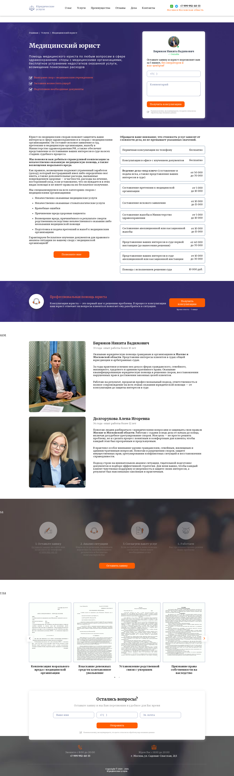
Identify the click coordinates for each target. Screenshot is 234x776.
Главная (33, 32)
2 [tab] (119, 677)
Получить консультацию (166, 104)
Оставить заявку (117, 565)
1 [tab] (114, 677)
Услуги (45, 32)
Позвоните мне (71, 254)
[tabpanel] (50, 639)
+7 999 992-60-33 (80, 755)
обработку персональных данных (163, 113)
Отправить (117, 725)
